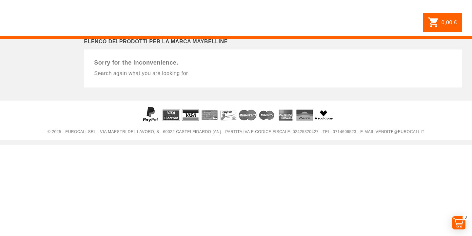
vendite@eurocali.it (400, 131)
